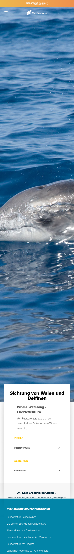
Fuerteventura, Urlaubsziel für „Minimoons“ (29, 537)
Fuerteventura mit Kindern (20, 544)
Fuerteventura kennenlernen (21, 517)
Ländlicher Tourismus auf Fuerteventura (27, 551)
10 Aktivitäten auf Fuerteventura (23, 530)
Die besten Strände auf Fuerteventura (26, 524)
